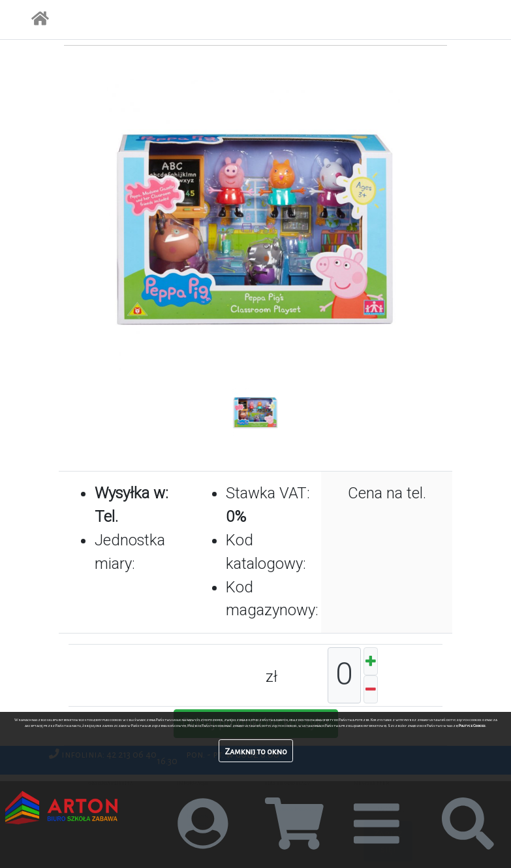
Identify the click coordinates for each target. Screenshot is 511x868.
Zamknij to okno (256, 751)
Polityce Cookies (472, 726)
